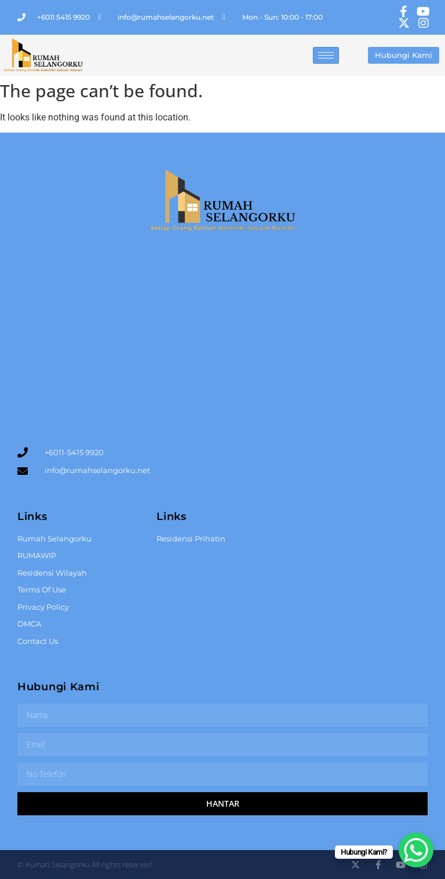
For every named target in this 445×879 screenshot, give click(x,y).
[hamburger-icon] (326, 55)
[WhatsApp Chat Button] (416, 850)
